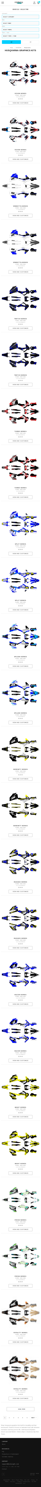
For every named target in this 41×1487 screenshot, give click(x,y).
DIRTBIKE (18, 47)
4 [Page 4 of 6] (18, 1417)
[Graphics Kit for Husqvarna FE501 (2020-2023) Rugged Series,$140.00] (20, 917)
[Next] (34, 1417)
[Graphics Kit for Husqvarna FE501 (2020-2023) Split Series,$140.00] (20, 523)
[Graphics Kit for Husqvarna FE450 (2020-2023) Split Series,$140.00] (20, 579)
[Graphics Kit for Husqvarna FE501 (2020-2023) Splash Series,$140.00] (20, 636)
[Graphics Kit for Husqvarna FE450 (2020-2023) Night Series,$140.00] (20, 1086)
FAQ (3, 1451)
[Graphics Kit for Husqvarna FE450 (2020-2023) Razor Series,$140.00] (20, 974)
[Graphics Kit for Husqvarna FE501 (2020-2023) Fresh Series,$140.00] (20, 1199)
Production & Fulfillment (10, 1454)
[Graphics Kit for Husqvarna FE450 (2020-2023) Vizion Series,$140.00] (20, 129)
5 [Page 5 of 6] (22, 1417)
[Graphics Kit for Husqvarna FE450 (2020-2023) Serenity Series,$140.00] (20, 805)
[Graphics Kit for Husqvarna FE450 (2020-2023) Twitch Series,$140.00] (20, 354)
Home (11, 47)
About (3, 1444)
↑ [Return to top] (3, 1474)
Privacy (12, 1481)
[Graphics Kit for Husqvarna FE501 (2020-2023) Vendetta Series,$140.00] (20, 185)
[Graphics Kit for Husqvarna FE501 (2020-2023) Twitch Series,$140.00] (20, 298)
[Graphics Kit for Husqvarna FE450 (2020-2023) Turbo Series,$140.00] (20, 467)
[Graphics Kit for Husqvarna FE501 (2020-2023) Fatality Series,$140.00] (20, 1312)
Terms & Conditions (23, 1481)
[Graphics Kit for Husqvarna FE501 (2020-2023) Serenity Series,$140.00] (20, 748)
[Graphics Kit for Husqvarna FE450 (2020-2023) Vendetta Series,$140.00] (20, 241)
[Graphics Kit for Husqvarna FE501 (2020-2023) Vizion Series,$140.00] (20, 72)
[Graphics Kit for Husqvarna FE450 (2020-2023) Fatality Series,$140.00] (20, 1368)
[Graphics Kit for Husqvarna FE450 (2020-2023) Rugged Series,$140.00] (20, 861)
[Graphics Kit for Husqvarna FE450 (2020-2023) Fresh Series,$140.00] (20, 1255)
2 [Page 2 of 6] (9, 1417)
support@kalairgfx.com (10, 1464)
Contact (4, 1469)
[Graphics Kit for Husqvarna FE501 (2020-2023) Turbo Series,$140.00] (20, 410)
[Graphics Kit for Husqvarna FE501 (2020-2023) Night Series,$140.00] (20, 1143)
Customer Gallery (7, 1456)
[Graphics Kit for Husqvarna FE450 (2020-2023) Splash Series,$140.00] (20, 692)
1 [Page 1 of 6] (4, 1417)
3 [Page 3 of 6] (13, 1417)
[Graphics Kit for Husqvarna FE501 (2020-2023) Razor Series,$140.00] (20, 1030)
